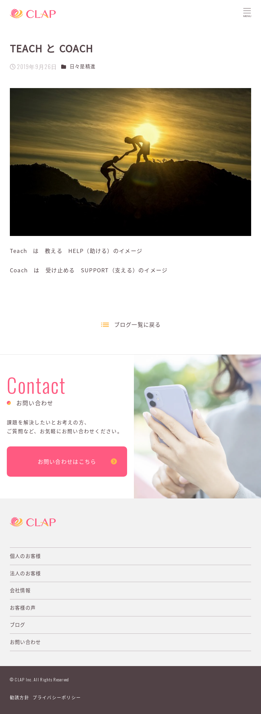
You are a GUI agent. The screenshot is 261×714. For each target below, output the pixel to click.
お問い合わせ (25, 642)
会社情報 (20, 590)
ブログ (17, 624)
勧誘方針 (19, 697)
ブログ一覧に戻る (137, 324)
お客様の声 (23, 607)
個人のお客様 (25, 555)
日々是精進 (82, 66)
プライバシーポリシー (57, 697)
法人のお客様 (25, 573)
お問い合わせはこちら (67, 461)
